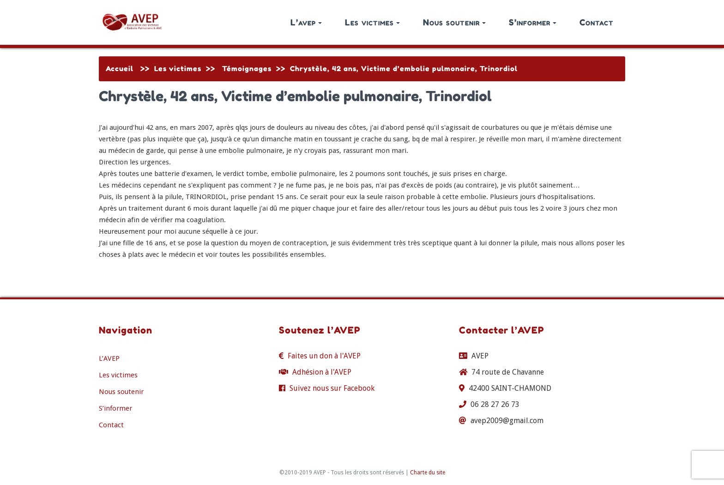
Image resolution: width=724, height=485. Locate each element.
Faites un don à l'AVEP (324, 356)
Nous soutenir (454, 22)
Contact (596, 22)
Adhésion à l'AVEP (321, 372)
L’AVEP (109, 358)
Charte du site (427, 472)
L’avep (306, 22)
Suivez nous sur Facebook (332, 388)
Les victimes (372, 22)
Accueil (119, 68)
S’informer (532, 22)
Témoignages (247, 68)
